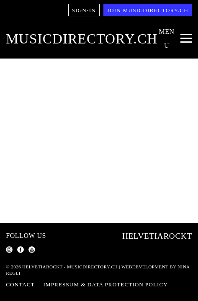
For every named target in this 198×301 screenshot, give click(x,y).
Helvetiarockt (157, 236)
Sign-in (84, 10)
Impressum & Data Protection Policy (106, 284)
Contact (20, 284)
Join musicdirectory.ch (147, 10)
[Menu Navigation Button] (174, 39)
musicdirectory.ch (81, 39)
